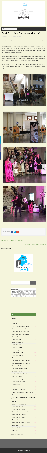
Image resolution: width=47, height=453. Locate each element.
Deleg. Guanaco (16, 344)
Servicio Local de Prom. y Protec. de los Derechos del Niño (22, 433)
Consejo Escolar (17, 336)
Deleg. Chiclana (16, 339)
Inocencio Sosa (16, 384)
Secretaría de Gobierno (19, 414)
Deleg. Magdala (16, 350)
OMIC (13, 395)
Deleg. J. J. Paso (17, 347)
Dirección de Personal (18, 366)
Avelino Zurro (16, 321)
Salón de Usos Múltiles (19, 404)
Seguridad (15, 430)
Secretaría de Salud (18, 425)
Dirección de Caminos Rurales (21, 360)
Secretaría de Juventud (19, 420)
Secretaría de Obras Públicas (21, 422)
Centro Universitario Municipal (21, 329)
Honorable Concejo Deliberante (21, 379)
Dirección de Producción (19, 368)
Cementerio (15, 323)
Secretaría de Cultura (16, 36)
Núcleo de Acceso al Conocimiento (22, 392)
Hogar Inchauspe (17, 376)
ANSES (14, 318)
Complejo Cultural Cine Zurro (21, 331)
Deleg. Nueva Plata (18, 355)
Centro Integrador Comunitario (21, 326)
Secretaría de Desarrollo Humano (22, 412)
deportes (15, 358)
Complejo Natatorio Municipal (21, 334)
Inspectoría (15, 387)
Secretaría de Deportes (19, 409)
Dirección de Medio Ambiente (21, 363)
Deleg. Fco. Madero (18, 342)
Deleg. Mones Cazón (18, 352)
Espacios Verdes (17, 371)
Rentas (14, 401)
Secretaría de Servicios (19, 427)
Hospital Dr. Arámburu (18, 381)
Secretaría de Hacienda (19, 417)
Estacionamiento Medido (19, 373)
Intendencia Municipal (18, 389)
